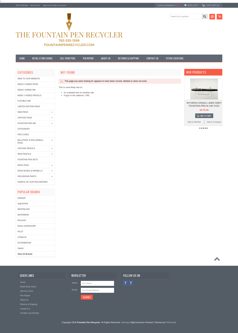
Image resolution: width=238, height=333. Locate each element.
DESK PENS (23, 165)
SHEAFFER (23, 204)
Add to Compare (214, 122)
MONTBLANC (24, 209)
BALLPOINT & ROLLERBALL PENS (30, 141)
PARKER (21, 198)
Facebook (125, 283)
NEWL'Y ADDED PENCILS (29, 95)
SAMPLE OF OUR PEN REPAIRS (33, 182)
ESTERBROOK (24, 243)
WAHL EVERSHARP (27, 226)
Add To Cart (205, 115)
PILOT (20, 231)
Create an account (58, 5)
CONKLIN (22, 237)
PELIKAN (22, 220)
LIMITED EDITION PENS (29, 106)
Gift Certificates (22, 5)
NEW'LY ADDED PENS (28, 84)
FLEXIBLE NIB (24, 101)
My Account (35, 5)
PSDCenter (170, 322)
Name (75, 283)
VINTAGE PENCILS (26, 148)
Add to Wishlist (194, 122)
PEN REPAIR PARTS (27, 176)
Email (74, 289)
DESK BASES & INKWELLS (30, 171)
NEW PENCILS (24, 154)
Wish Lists (193, 5)
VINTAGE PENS (25, 118)
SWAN (20, 248)
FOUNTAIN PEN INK (27, 123)
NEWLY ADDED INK (27, 90)
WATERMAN (23, 215)
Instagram (131, 283)
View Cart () (212, 5)
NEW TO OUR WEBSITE (29, 78)
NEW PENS (23, 112)
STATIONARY (24, 129)
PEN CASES (23, 134)
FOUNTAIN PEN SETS (28, 159)
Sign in (46, 5)
